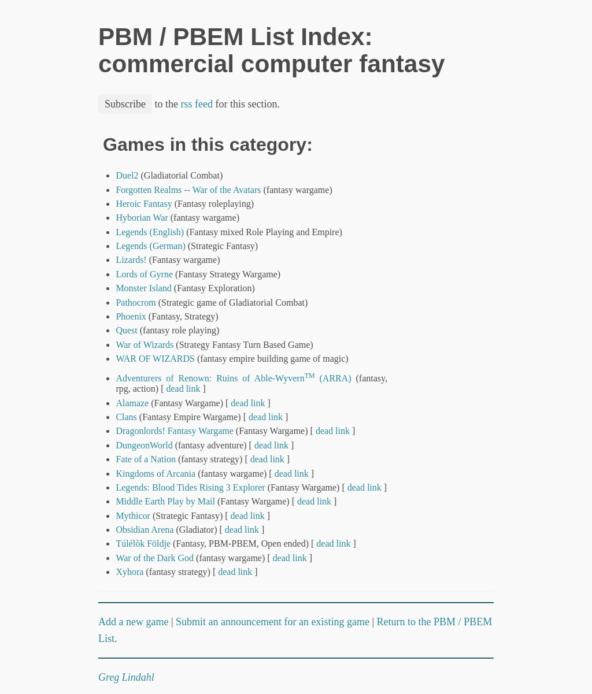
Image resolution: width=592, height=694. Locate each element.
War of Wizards (144, 345)
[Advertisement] (454, 308)
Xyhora (129, 572)
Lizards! (131, 260)
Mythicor (133, 516)
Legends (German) (150, 246)
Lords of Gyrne (144, 274)
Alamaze (132, 403)
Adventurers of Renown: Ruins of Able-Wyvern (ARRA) (233, 378)
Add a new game (133, 622)
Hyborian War (142, 217)
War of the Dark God (155, 558)
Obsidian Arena (144, 530)
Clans (126, 417)
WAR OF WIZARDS (156, 358)
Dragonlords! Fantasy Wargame (174, 431)
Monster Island (143, 288)
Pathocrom (136, 302)
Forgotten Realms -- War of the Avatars (188, 190)
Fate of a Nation (146, 459)
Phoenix (131, 316)
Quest (126, 330)
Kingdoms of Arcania (155, 473)
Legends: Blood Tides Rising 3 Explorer (190, 487)
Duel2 (127, 175)
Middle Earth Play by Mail (165, 501)
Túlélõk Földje (143, 543)
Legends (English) (150, 232)
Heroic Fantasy (144, 204)
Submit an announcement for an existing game (272, 622)
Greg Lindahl (126, 677)
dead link (183, 389)
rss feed (197, 104)
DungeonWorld (144, 445)
